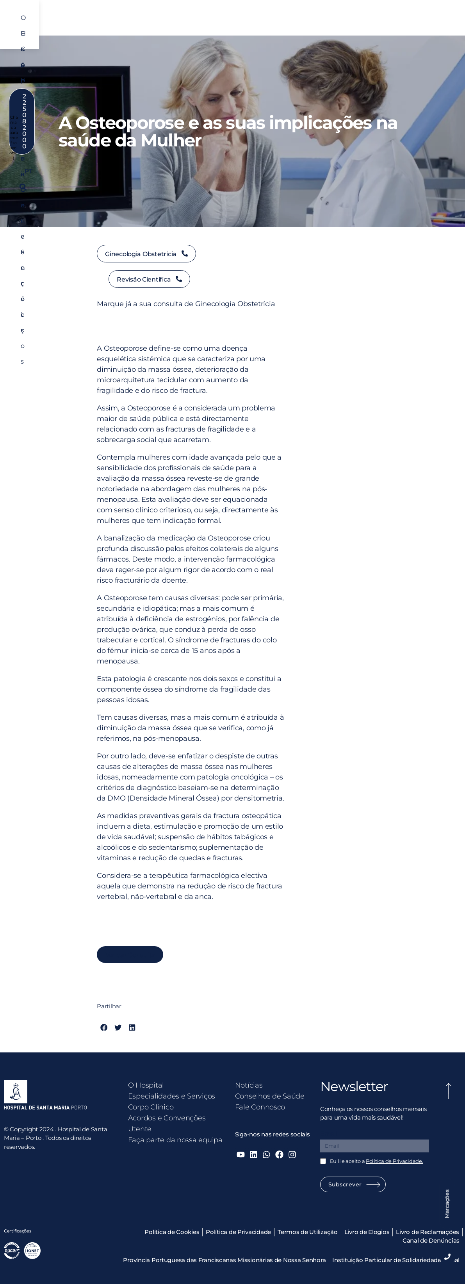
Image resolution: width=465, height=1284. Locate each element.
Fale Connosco (260, 1107)
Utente (356, 22)
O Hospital (113, 22)
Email (328, 1134)
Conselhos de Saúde (270, 1096)
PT (375, 43)
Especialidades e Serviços (175, 22)
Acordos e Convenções (303, 22)
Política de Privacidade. (394, 1161)
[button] (445, 43)
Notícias (249, 1085)
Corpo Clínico (241, 22)
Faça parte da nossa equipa (175, 1140)
